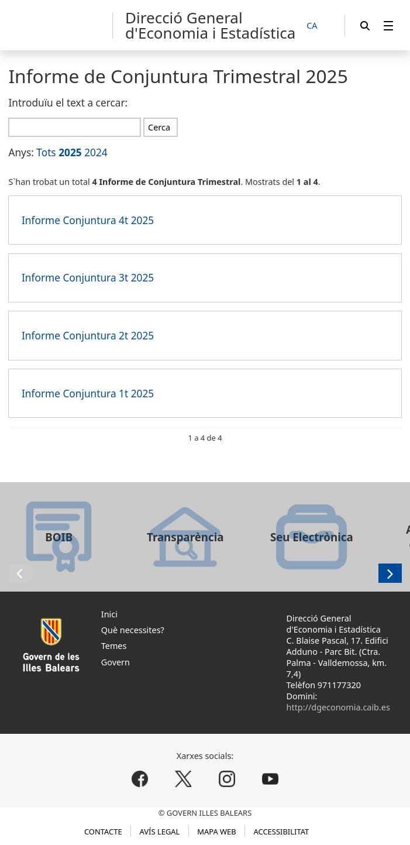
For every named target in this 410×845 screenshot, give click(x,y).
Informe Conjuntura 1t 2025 (88, 393)
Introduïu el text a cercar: (68, 102)
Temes (114, 645)
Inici (109, 614)
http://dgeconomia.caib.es (338, 707)
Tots (46, 152)
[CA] (318, 26)
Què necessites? (132, 630)
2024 (96, 152)
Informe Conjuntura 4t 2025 (88, 220)
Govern (115, 662)
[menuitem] (388, 25)
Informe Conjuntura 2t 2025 (88, 335)
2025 (70, 152)
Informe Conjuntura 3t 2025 (88, 277)
